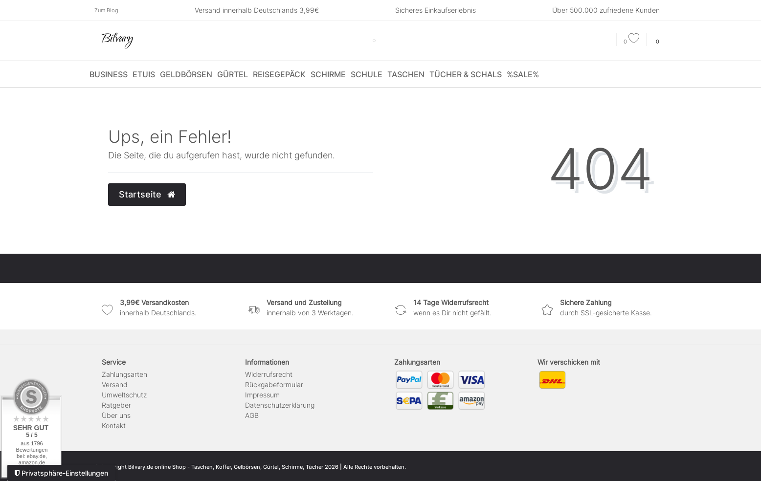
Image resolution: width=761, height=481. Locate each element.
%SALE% (523, 74)
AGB (252, 415)
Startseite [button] (147, 194)
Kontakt (114, 425)
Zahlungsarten (124, 374)
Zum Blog (106, 10)
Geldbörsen (186, 74)
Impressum (262, 395)
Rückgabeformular (274, 384)
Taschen (406, 74)
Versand (115, 384)
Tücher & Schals (465, 74)
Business (109, 74)
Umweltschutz (124, 395)
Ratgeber (116, 405)
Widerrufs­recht (268, 374)
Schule (366, 74)
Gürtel (232, 74)
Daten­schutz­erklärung (279, 405)
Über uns (116, 415)
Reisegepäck (279, 74)
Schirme (328, 74)
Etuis (144, 74)
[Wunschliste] (631, 41)
